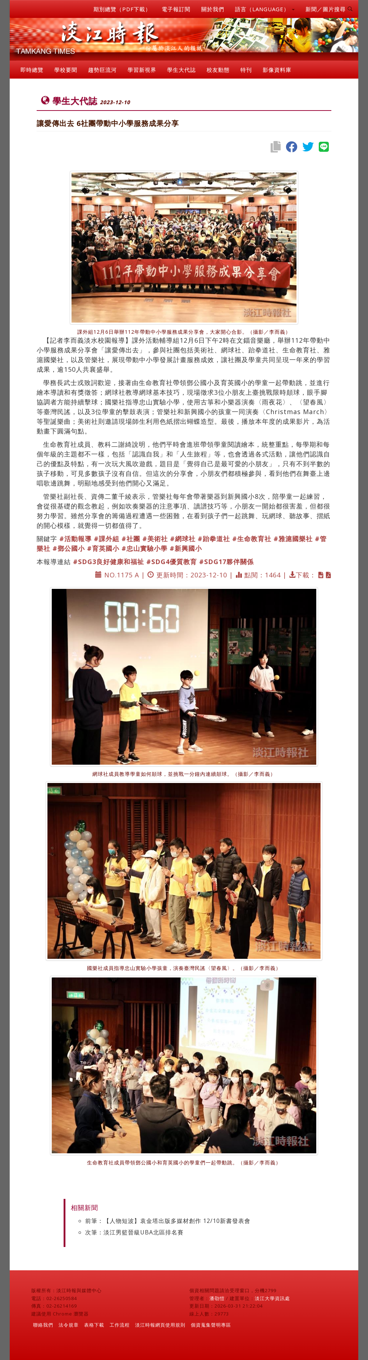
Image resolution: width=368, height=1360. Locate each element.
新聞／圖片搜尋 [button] (329, 9)
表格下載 (94, 1325)
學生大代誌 (181, 69)
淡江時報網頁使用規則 (160, 1325)
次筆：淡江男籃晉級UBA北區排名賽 (134, 1232)
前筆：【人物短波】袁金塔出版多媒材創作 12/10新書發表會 (167, 1221)
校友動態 (218, 69)
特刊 (246, 69)
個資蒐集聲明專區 (211, 1325)
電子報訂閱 (176, 9)
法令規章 (69, 1325)
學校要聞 (65, 69)
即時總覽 (31, 69)
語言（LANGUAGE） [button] (265, 9)
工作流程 (120, 1325)
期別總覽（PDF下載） (122, 9)
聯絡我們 (43, 1325)
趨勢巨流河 (102, 69)
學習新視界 (142, 69)
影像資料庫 (277, 69)
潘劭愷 (217, 1298)
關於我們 (212, 9)
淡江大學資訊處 (272, 1298)
